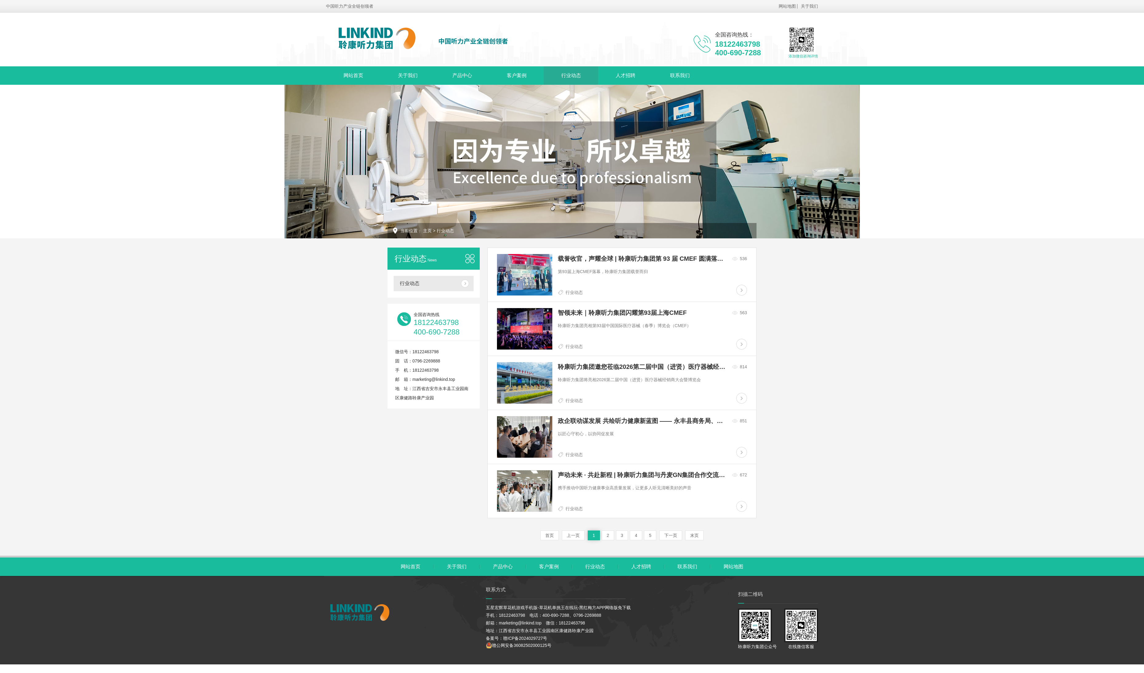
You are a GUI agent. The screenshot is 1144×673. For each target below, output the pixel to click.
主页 (427, 230)
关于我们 (809, 6)
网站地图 (787, 6)
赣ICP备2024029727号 (525, 638)
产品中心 (459, 75)
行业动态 (566, 75)
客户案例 (513, 75)
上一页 (573, 535)
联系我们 (673, 75)
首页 (549, 535)
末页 (694, 535)
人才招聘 (620, 75)
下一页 (670, 535)
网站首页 (353, 75)
